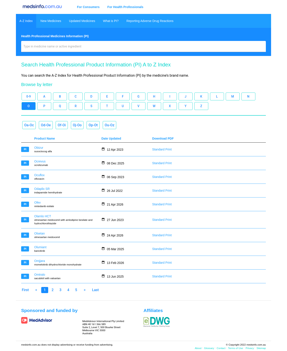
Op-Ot (93, 125)
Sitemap (261, 348)
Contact (221, 348)
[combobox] (144, 48)
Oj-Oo (77, 125)
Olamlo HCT (42, 216)
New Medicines (51, 21)
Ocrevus (40, 161)
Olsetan (39, 233)
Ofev (37, 202)
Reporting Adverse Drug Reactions (150, 21)
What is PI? (111, 21)
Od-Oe (46, 125)
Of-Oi (62, 125)
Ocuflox (39, 175)
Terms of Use (235, 348)
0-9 (28, 96)
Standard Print (162, 149)
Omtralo (39, 274)
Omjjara (39, 261)
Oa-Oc (29, 125)
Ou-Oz (109, 125)
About (198, 348)
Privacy (250, 348)
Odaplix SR (42, 189)
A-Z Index (26, 21)
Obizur (38, 147)
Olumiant (40, 247)
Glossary (209, 348)
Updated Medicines (82, 21)
